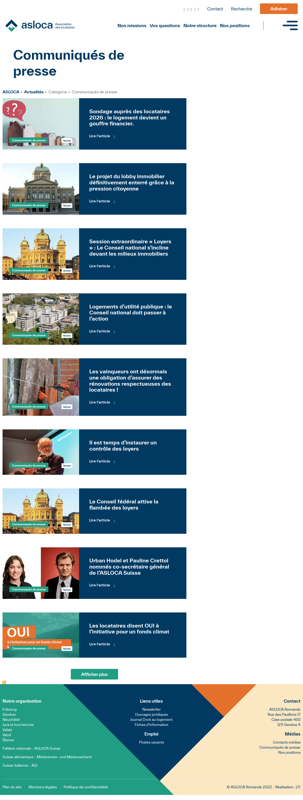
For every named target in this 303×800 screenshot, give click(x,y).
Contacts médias (286, 742)
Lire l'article (99, 136)
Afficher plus (94, 674)
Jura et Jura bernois (18, 725)
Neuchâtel (11, 719)
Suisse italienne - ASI (20, 765)
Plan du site (12, 787)
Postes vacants (151, 742)
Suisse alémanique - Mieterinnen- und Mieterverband (47, 757)
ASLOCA (11, 92)
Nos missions (131, 25)
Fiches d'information (151, 725)
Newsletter (151, 709)
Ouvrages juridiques (151, 714)
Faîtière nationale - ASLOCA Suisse (31, 748)
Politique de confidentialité (86, 787)
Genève (9, 714)
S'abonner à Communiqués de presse (4, 682)
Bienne (8, 740)
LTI (298, 787)
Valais (7, 730)
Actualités (34, 92)
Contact (215, 8)
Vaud (7, 735)
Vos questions (165, 25)
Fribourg (10, 709)
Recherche (241, 8)
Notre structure (199, 25)
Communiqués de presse (29, 140)
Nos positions (235, 25)
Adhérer (278, 8)
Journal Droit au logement (151, 719)
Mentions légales (42, 787)
